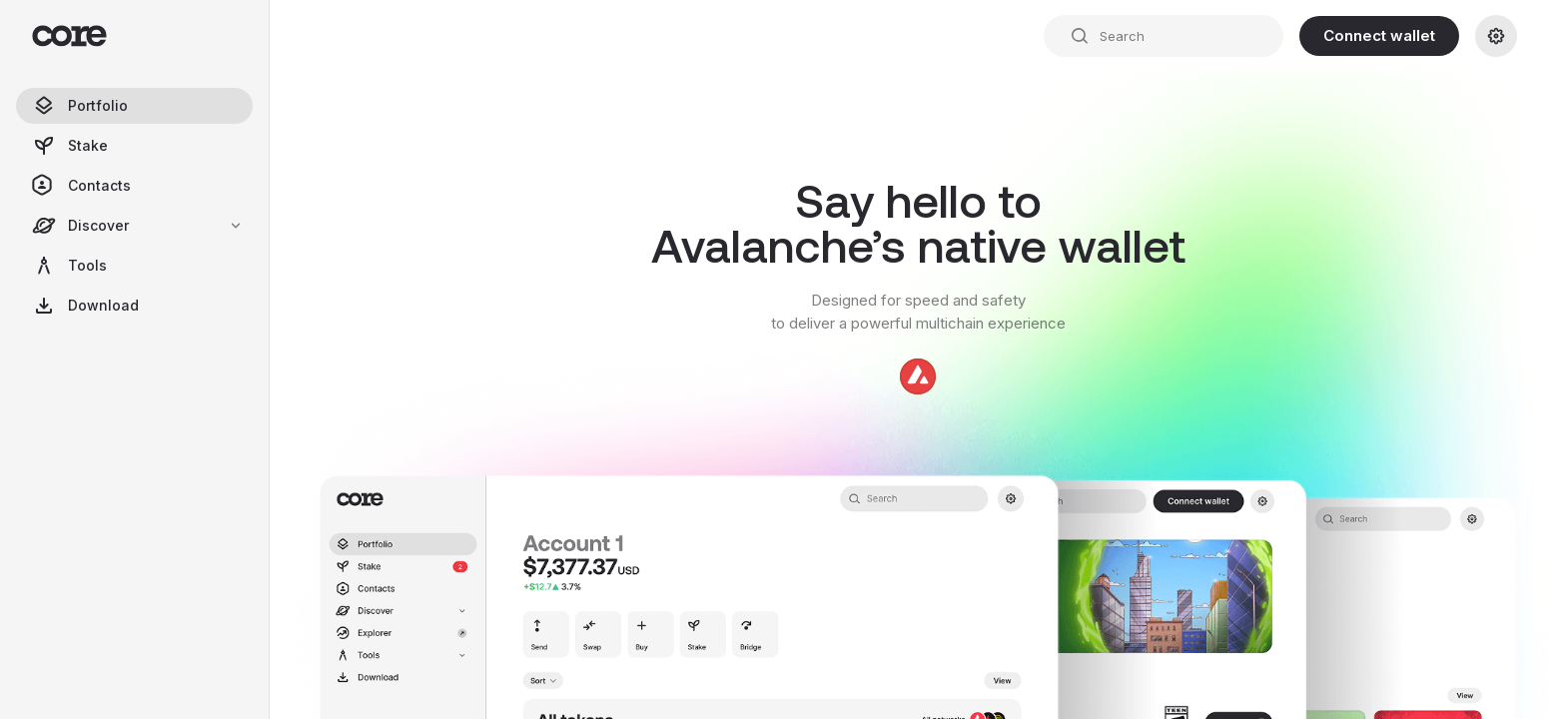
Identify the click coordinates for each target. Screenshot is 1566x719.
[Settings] (1496, 36)
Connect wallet (1379, 35)
